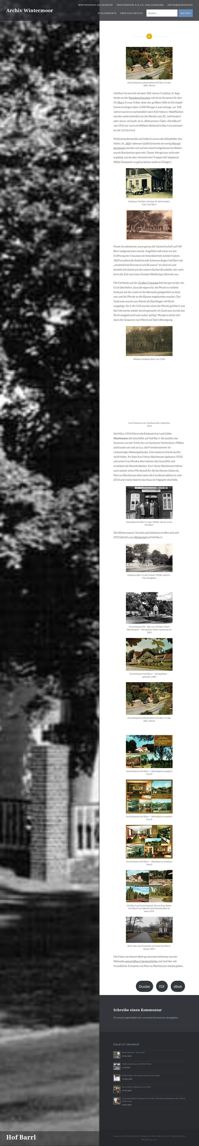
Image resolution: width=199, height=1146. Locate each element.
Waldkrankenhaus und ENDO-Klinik (136, 1064)
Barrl (121, 102)
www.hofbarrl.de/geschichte (141, 961)
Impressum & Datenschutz (126, 1136)
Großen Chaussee (148, 282)
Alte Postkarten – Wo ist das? (133, 1052)
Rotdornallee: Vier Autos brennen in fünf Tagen (141, 1075)
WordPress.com (149, 1139)
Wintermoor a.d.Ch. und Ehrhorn (140, 5)
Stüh (128, 143)
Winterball (140, 537)
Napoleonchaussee (139, 97)
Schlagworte (107, 13)
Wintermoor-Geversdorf (95, 5)
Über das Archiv (131, 13)
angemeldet (130, 1017)
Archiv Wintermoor (29, 10)
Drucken (144, 986)
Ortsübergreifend (180, 5)
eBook (178, 986)
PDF (162, 986)
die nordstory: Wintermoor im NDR (136, 1087)
